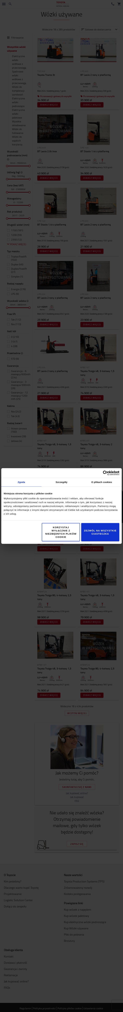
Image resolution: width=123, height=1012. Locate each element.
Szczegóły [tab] (61, 482)
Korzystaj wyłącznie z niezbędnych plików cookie (61, 532)
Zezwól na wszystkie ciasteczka (100, 532)
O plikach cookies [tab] (101, 482)
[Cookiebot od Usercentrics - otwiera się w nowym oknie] (105, 473)
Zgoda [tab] (21, 482)
